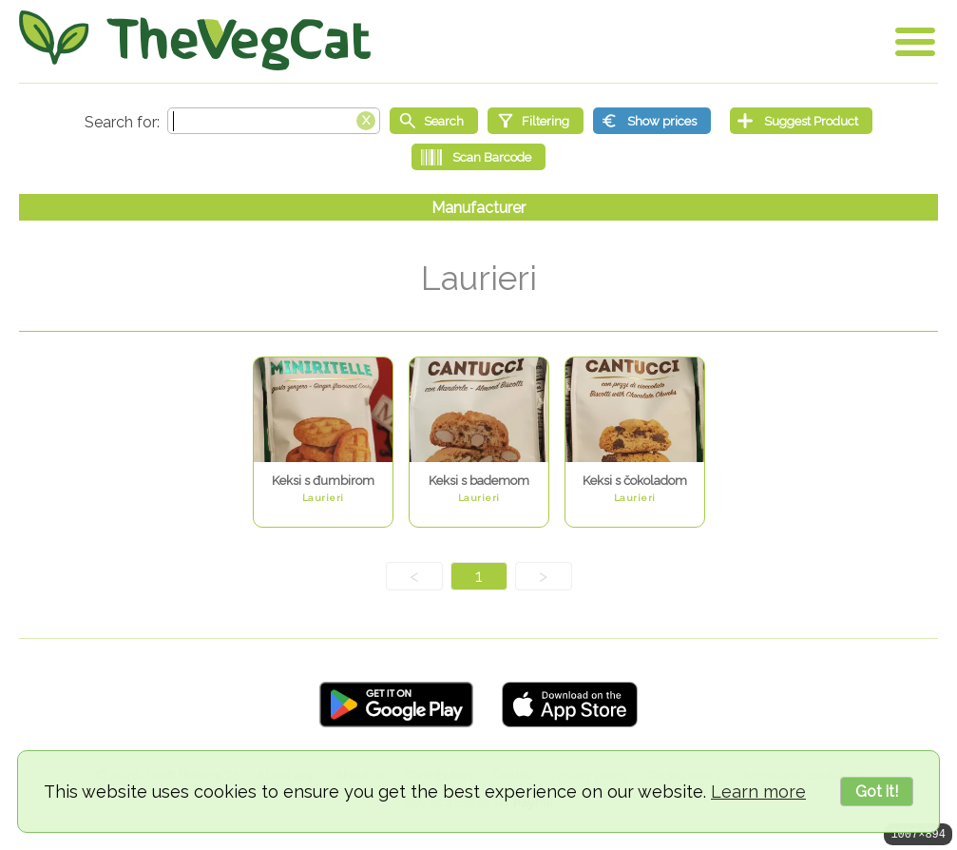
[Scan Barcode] (478, 157)
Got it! (876, 791)
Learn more (758, 792)
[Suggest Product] (801, 120)
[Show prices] (652, 120)
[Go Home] (195, 40)
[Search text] (273, 120)
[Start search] (434, 120)
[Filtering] (536, 120)
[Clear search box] (365, 118)
